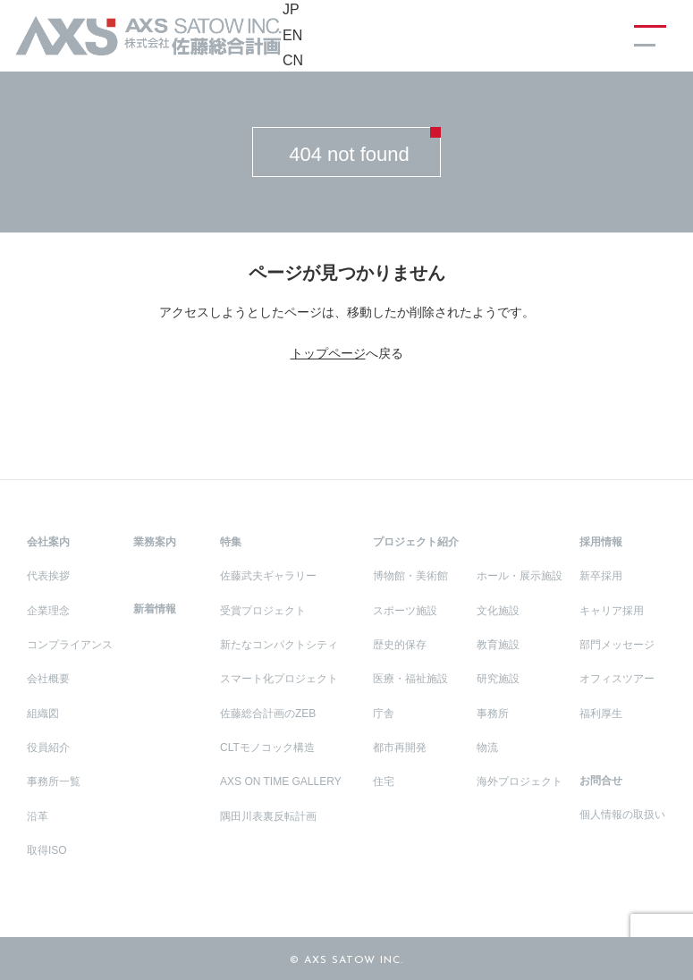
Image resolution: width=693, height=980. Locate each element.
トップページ (328, 353)
